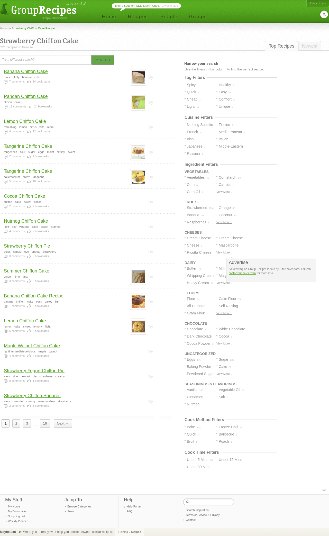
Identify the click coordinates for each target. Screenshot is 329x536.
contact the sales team (242, 273)
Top (324, 490)
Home (3, 28)
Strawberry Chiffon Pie (27, 246)
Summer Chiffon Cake (26, 271)
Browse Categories (79, 506)
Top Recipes (281, 46)
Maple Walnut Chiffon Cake (32, 345)
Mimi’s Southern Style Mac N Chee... (138, 5)
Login (322, 3)
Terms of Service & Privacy (203, 514)
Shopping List (16, 516)
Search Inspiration (197, 510)
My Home (14, 506)
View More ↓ (224, 191)
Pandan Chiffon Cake (26, 96)
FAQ (129, 511)
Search (71, 511)
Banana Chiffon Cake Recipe (33, 295)
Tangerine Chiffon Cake (28, 146)
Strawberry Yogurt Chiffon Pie (34, 370)
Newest (309, 46)
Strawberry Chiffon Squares (32, 395)
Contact (191, 519)
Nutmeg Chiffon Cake (26, 221)
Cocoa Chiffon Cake (24, 196)
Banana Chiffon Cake (26, 71)
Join (312, 3)
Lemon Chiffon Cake (25, 121)
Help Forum (134, 506)
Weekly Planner (18, 521)
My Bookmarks (17, 511)
